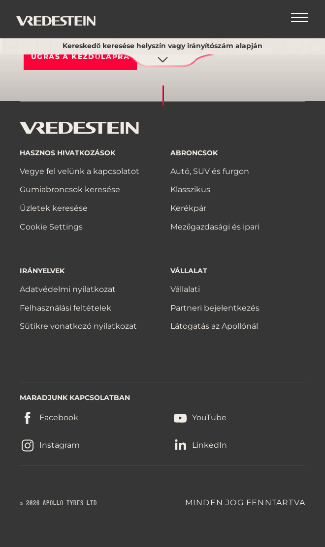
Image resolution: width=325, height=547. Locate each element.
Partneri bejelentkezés (215, 308)
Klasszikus (190, 189)
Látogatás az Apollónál (214, 326)
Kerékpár (188, 208)
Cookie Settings (51, 227)
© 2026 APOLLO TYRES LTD (58, 503)
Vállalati (185, 289)
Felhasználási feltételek (65, 308)
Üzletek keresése (54, 208)
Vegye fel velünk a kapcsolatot (79, 171)
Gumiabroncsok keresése (70, 189)
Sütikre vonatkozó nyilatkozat (78, 326)
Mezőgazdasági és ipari (215, 226)
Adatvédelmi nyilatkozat (68, 289)
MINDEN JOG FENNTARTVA (245, 502)
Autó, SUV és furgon (209, 171)
